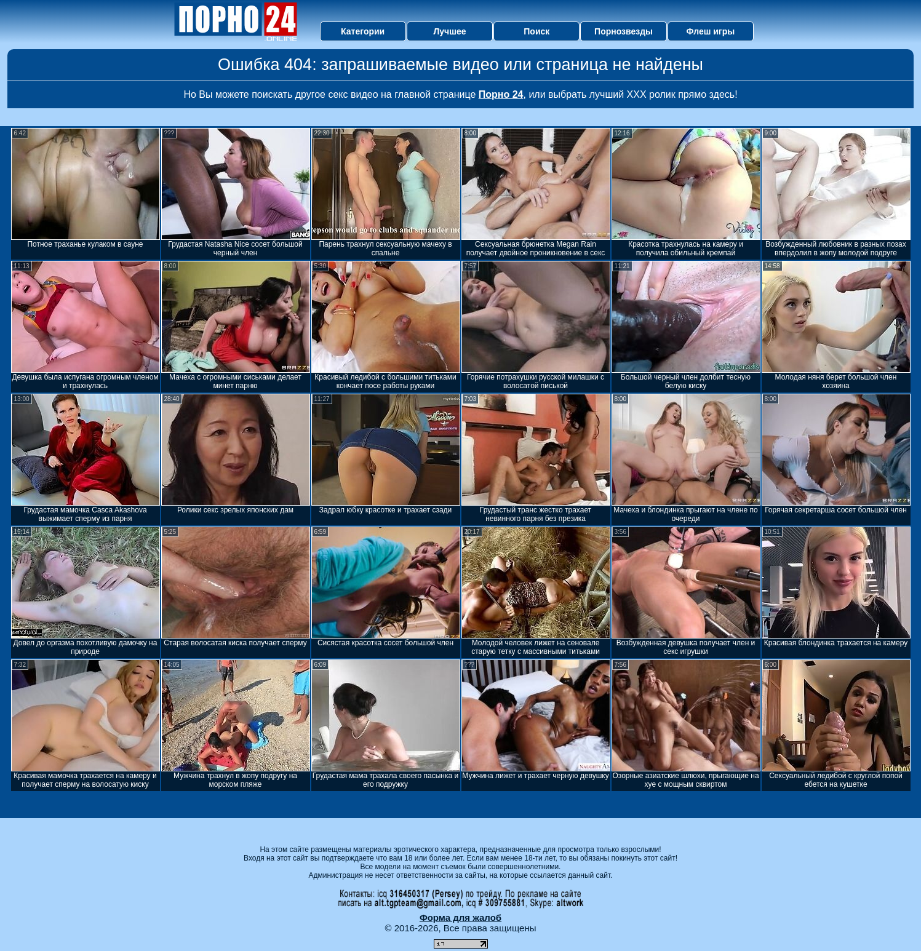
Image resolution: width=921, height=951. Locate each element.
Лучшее (449, 31)
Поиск (536, 31)
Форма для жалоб (460, 917)
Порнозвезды (623, 31)
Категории (363, 31)
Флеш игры (711, 31)
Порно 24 (501, 94)
